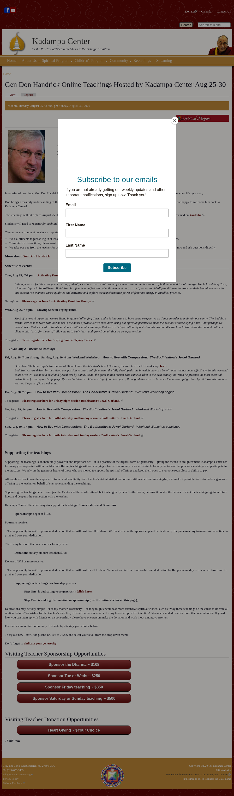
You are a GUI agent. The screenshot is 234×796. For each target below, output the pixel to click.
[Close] (174, 120)
